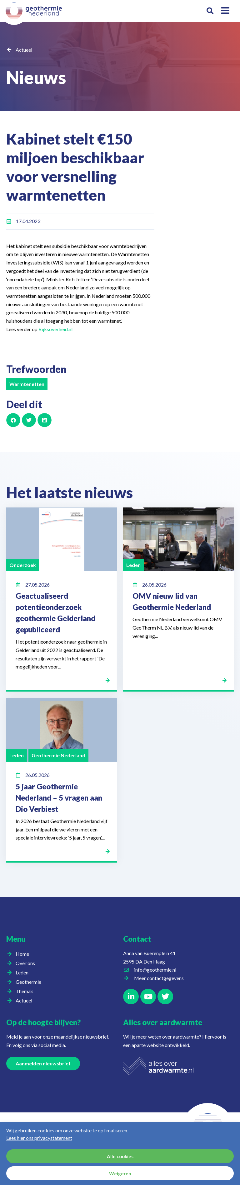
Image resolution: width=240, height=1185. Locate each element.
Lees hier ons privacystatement (39, 1138)
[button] (210, 11)
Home (22, 954)
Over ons (27, 963)
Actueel (24, 50)
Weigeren (120, 1173)
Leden (24, 972)
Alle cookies (120, 1156)
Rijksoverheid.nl (55, 329)
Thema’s (26, 991)
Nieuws (44, 75)
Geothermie (30, 982)
